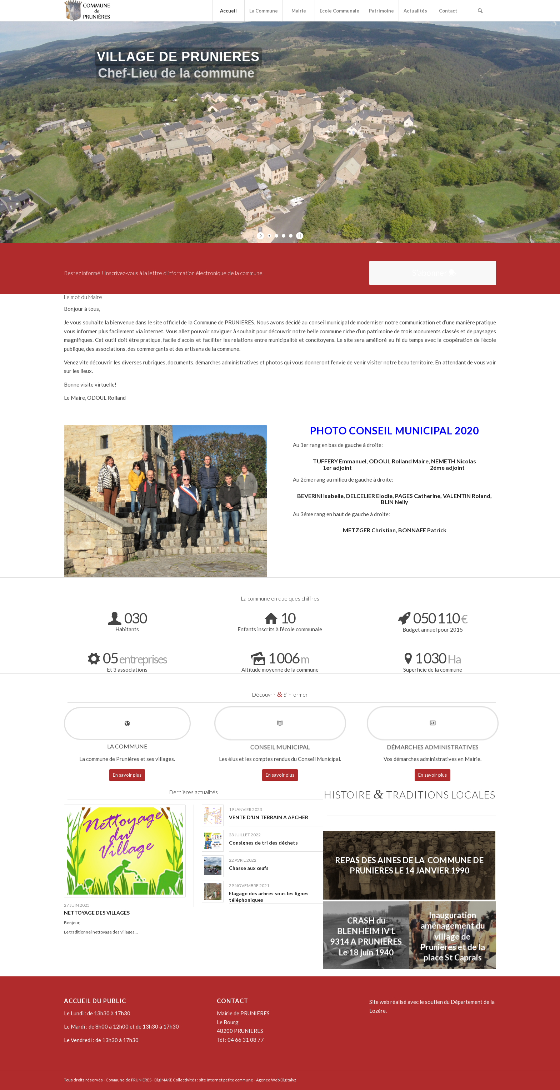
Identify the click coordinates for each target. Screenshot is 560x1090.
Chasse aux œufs (249, 868)
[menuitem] (228, 10)
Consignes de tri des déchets (263, 843)
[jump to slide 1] (269, 235)
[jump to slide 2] (276, 235)
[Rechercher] (480, 10)
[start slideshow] (261, 235)
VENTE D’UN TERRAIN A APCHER (268, 817)
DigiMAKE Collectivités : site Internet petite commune (203, 1079)
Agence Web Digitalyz (276, 1079)
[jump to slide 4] (290, 235)
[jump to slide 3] (283, 235)
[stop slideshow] (298, 235)
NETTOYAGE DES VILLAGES (97, 913)
